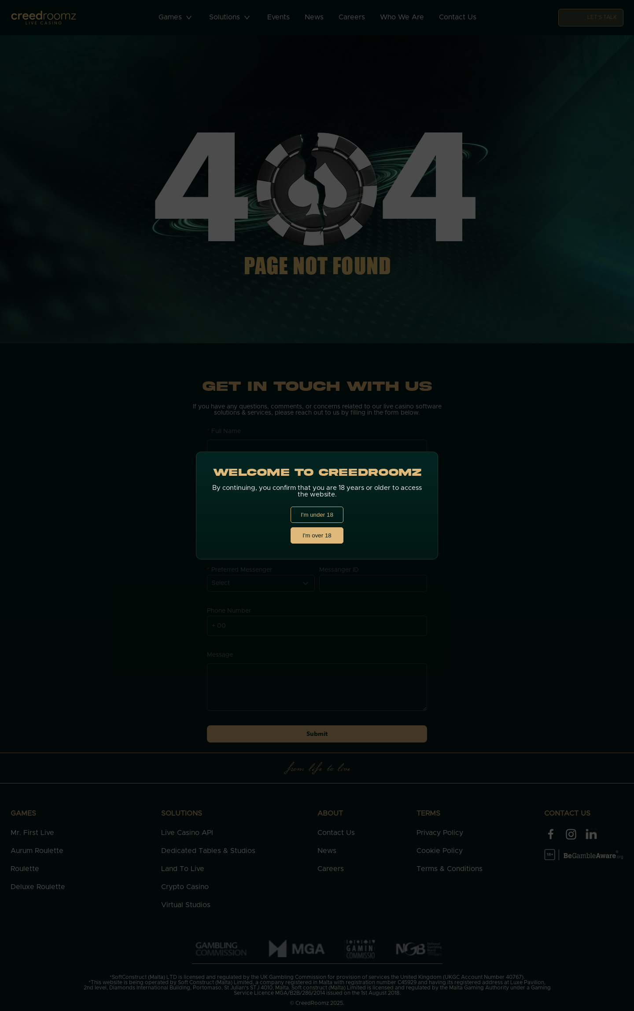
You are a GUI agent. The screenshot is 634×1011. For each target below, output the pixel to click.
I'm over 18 (317, 535)
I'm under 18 (317, 514)
